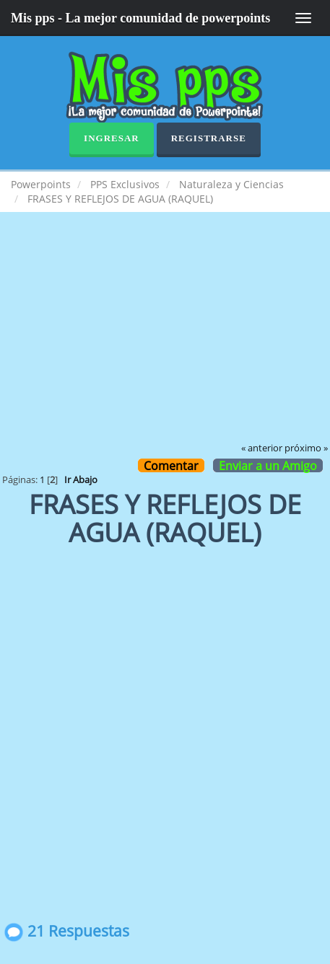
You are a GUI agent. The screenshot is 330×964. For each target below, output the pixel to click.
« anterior (261, 448)
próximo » (306, 448)
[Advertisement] (165, 337)
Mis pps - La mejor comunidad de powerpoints (140, 18)
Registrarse (208, 138)
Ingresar (111, 138)
